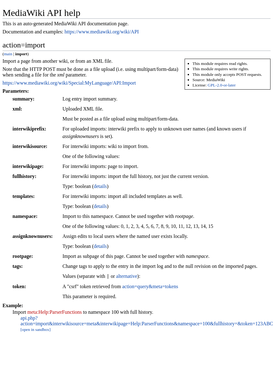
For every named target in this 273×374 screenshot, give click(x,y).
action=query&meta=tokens (150, 286)
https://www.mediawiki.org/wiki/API (102, 31)
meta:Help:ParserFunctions (54, 312)
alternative (126, 276)
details (100, 186)
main (8, 54)
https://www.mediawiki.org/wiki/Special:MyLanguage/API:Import (69, 83)
